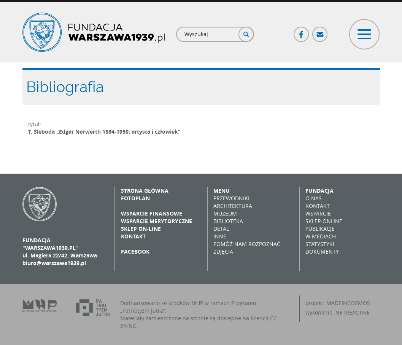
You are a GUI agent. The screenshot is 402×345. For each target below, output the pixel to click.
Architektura (232, 205)
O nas (313, 198)
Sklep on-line (141, 228)
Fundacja (319, 190)
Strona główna (144, 190)
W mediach (320, 236)
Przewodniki (231, 198)
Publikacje (320, 228)
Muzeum (225, 213)
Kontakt (133, 236)
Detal (221, 228)
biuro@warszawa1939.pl (54, 263)
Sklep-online (323, 221)
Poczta (320, 31)
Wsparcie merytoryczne (156, 221)
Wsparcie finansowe (151, 213)
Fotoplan (135, 198)
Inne (219, 236)
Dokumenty (322, 251)
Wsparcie (318, 213)
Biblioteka (228, 221)
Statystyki (319, 244)
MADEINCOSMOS (348, 303)
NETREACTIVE (352, 312)
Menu (221, 190)
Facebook (301, 31)
